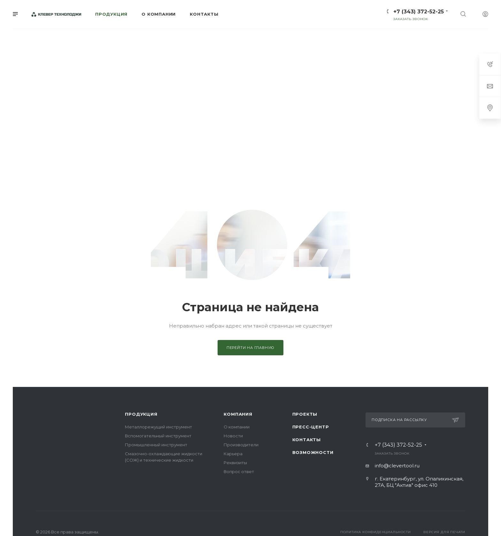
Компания (238, 414)
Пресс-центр (310, 426)
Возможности (313, 452)
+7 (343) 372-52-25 (418, 12)
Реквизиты (235, 462)
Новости (233, 435)
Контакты (306, 439)
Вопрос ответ (239, 471)
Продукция (141, 414)
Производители (241, 444)
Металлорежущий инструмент (158, 426)
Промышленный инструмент (156, 444)
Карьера (233, 453)
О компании (237, 426)
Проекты (305, 414)
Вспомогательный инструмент (158, 435)
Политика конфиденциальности (375, 532)
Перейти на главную (250, 347)
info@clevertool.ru (397, 466)
